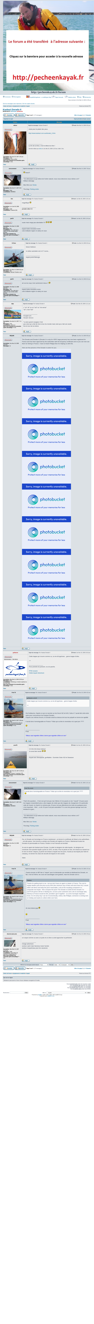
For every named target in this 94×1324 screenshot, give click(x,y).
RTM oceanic (33, 671)
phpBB (40, 994)
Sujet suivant (86, 119)
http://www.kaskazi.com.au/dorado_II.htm (42, 133)
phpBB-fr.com (51, 996)
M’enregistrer (16, 97)
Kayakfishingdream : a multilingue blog (38, 97)
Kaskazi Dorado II (12, 109)
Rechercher (87, 97)
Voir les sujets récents (28, 103)
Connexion (7, 97)
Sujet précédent (78, 119)
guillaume (20, 111)
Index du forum (7, 106)
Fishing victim (34, 189)
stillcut (40, 148)
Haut (4, 164)
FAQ (79, 97)
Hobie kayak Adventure (36, 673)
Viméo (34, 185)
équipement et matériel (19, 106)
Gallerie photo (70, 97)
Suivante (88, 115)
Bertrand (13, 111)
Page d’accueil (57, 97)
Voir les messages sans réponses (12, 103)
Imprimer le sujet (8, 119)
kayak (28, 106)
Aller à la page (78, 115)
